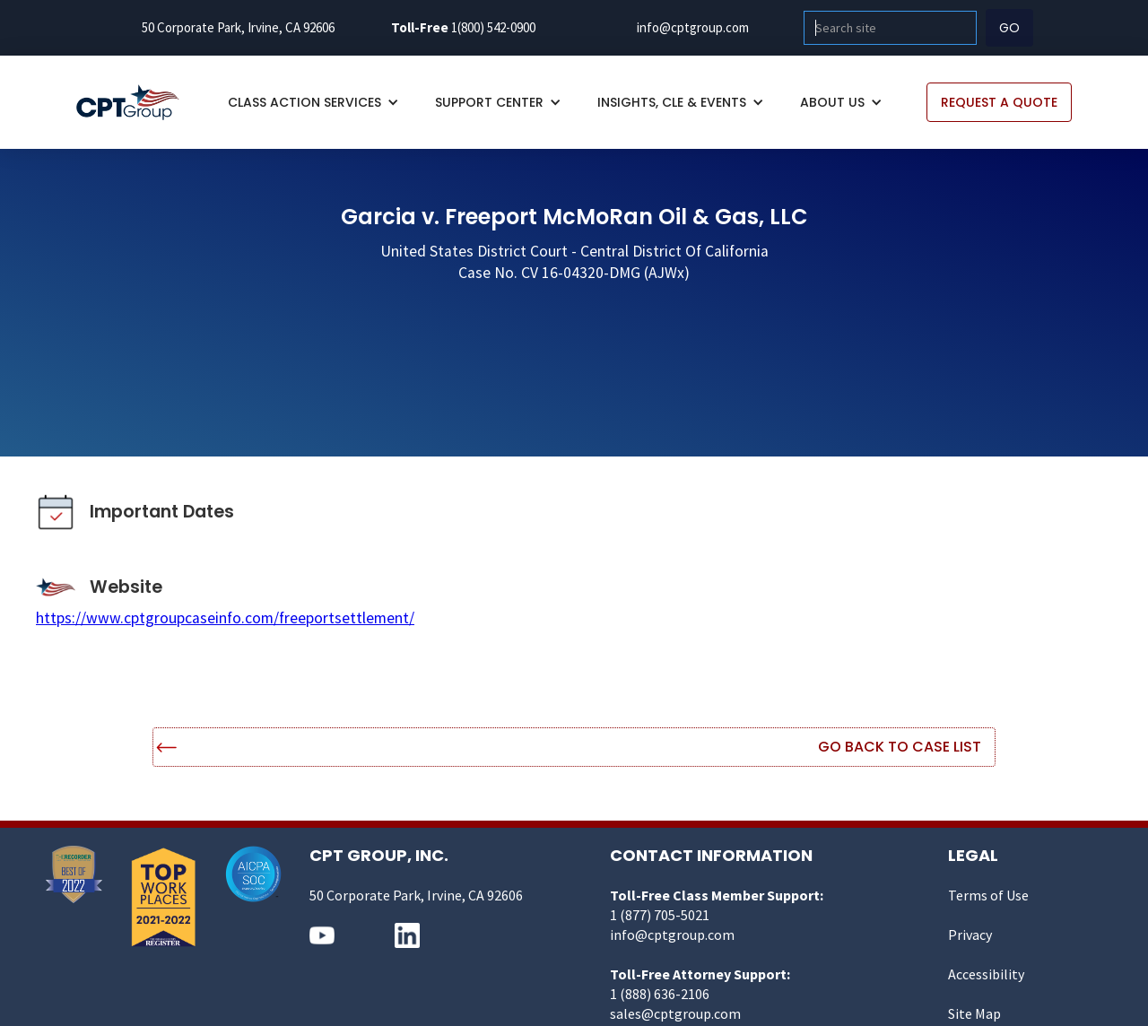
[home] (136, 102)
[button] (313, 102)
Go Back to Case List (899, 746)
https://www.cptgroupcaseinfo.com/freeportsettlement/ (225, 618)
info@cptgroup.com (693, 27)
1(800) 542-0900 (493, 27)
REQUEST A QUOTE (999, 102)
